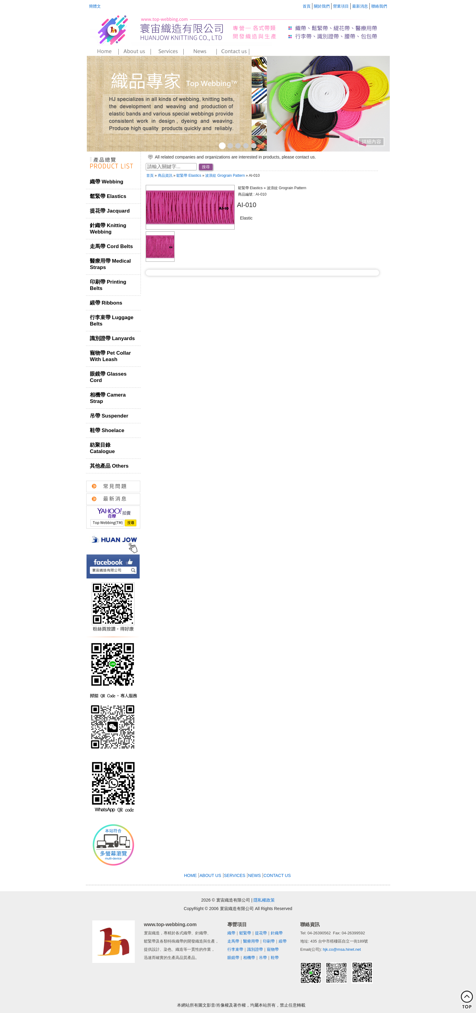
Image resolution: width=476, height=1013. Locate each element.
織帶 (231, 933)
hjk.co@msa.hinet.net (342, 949)
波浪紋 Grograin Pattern (225, 175)
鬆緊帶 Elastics (108, 196)
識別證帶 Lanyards (112, 338)
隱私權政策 (264, 900)
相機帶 (249, 957)
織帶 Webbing (106, 182)
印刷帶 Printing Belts (108, 285)
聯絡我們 (379, 6)
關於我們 (322, 6)
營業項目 (341, 6)
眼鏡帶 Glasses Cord (108, 377)
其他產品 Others (109, 466)
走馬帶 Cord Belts (111, 246)
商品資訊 (165, 175)
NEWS (254, 875)
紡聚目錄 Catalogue (102, 448)
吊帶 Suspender (109, 416)
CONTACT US (277, 875)
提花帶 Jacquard (110, 211)
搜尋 (206, 167)
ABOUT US (210, 875)
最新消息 (360, 6)
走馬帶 (233, 941)
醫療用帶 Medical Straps (110, 264)
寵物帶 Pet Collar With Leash (110, 356)
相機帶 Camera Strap (108, 398)
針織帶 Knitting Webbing (108, 229)
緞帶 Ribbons (106, 303)
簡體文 (95, 6)
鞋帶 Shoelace (107, 430)
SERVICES (235, 875)
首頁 (307, 6)
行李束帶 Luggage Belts (112, 321)
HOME (190, 875)
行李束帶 (235, 949)
